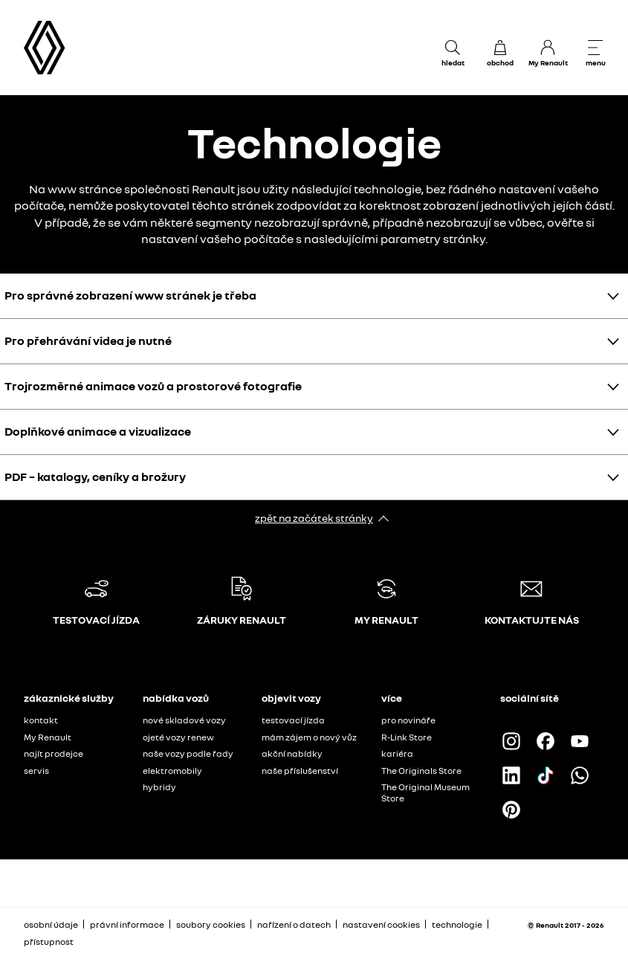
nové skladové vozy (184, 720)
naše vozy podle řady (188, 753)
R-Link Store (406, 737)
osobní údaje (51, 924)
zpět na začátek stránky (314, 517)
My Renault (47, 737)
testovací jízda (293, 720)
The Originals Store (421, 770)
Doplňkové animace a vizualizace (97, 431)
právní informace (127, 924)
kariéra (397, 753)
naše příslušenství (300, 770)
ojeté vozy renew (178, 737)
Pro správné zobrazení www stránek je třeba (130, 295)
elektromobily (172, 770)
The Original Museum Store (425, 792)
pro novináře (408, 720)
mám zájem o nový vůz (309, 737)
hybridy (159, 786)
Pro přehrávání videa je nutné (88, 340)
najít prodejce (53, 753)
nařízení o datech (294, 924)
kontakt (41, 720)
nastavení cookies (381, 924)
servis (36, 770)
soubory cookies (210, 924)
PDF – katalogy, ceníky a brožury (95, 476)
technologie (457, 924)
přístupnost (49, 941)
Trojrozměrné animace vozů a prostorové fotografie (153, 385)
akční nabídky (292, 753)
